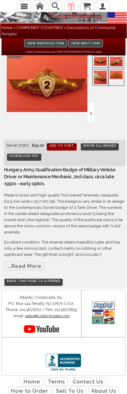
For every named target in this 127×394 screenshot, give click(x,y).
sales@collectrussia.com (47, 316)
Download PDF (24, 156)
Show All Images (99, 145)
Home (7, 27)
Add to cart (61, 145)
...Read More (24, 266)
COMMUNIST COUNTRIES (39, 27)
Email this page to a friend (33, 281)
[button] (91, 112)
